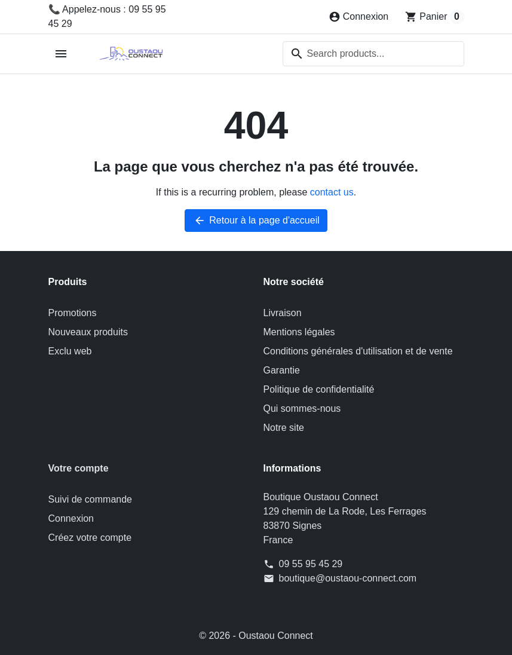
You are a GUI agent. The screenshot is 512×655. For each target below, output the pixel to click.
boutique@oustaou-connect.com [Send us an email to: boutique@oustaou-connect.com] (348, 578)
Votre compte (78, 468)
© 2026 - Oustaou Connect (256, 635)
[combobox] (373, 53)
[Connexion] (358, 17)
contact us (332, 192)
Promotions (72, 313)
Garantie (281, 370)
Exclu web (70, 351)
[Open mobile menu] (61, 54)
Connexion (71, 518)
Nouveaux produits (88, 332)
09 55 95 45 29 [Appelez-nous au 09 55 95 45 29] (311, 564)
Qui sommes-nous (302, 408)
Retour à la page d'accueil (256, 220)
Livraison (282, 313)
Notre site (283, 428)
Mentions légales (299, 332)
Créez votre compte (90, 537)
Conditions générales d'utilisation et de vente (358, 351)
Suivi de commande (90, 499)
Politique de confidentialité (319, 389)
